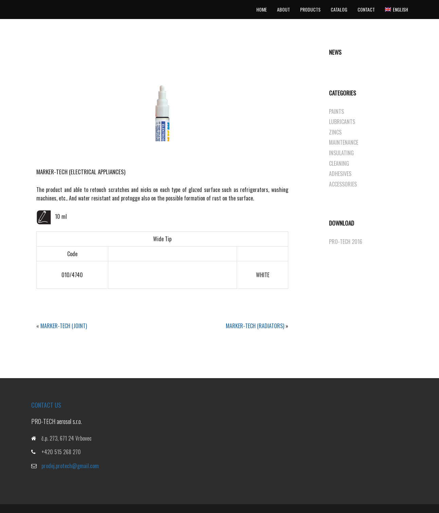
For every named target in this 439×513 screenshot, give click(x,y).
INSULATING (341, 153)
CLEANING (339, 163)
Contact (366, 9)
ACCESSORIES (343, 184)
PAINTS (336, 111)
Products (310, 9)
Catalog (339, 9)
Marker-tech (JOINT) (63, 326)
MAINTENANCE (343, 142)
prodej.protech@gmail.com (70, 466)
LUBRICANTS (342, 122)
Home (261, 9)
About (283, 9)
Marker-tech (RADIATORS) (255, 326)
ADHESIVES (340, 174)
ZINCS (335, 132)
